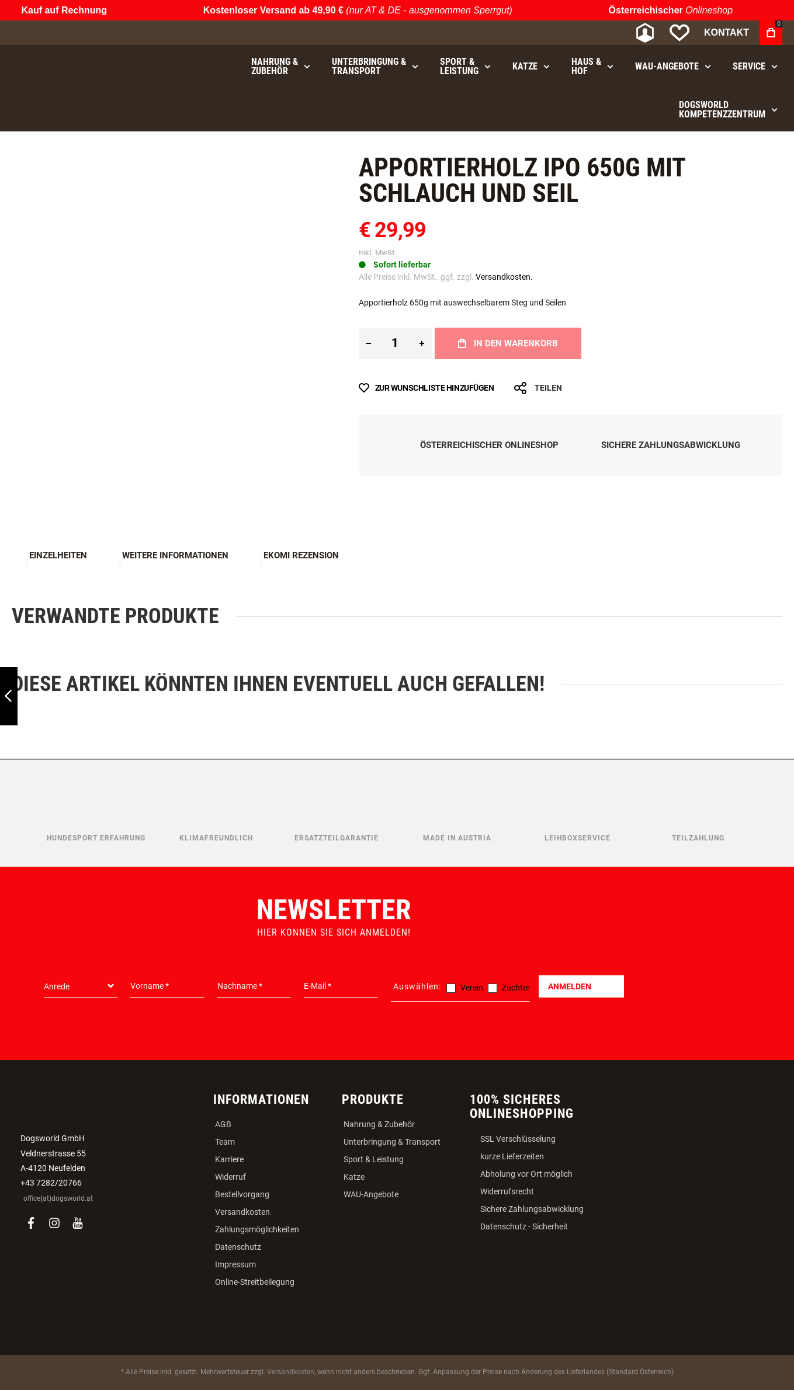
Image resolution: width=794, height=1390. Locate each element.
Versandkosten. (504, 277)
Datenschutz (238, 1247)
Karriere (229, 1159)
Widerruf (230, 1177)
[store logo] (73, 33)
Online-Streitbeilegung (254, 1282)
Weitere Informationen (175, 555)
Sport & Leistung (374, 1159)
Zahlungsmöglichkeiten (257, 1229)
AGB (223, 1124)
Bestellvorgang (242, 1194)
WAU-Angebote (371, 1194)
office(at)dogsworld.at (58, 1198)
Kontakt (726, 32)
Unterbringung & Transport (392, 1141)
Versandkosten (242, 1212)
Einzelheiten (58, 555)
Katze (354, 1177)
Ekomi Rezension (301, 555)
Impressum (235, 1264)
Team (225, 1141)
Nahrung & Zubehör (379, 1124)
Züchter (516, 987)
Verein (471, 987)
